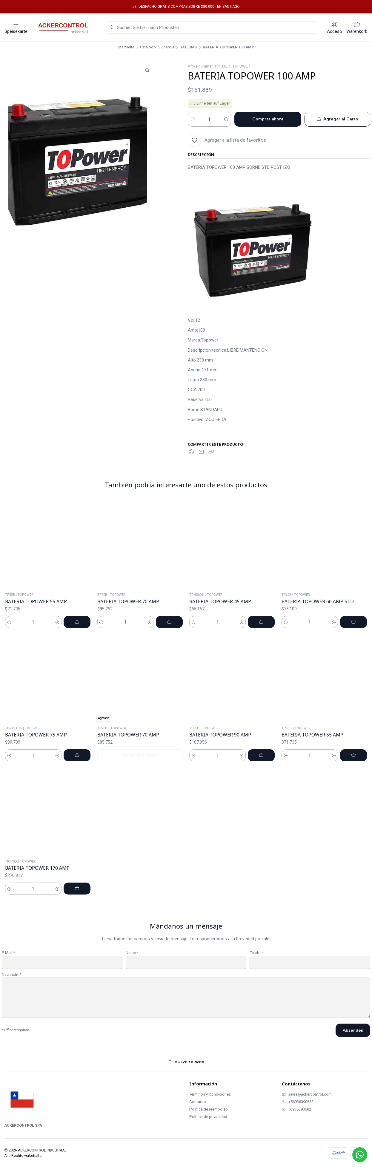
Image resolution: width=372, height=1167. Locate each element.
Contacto (197, 1101)
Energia (168, 47)
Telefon (256, 980)
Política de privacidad (208, 1116)
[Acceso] (334, 28)
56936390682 (296, 1109)
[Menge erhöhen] (226, 119)
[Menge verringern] (192, 119)
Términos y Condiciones (210, 1094)
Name (132, 980)
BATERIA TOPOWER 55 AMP (36, 629)
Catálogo (148, 47)
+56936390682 (297, 1101)
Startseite (126, 47)
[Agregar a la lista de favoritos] (227, 140)
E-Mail (8, 980)
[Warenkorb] (357, 28)
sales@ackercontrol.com (307, 1094)
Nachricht (11, 1002)
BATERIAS (188, 47)
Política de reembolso (208, 1109)
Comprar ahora (267, 119)
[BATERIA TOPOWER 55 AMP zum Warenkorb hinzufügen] (77, 650)
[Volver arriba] (186, 1062)
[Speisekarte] (16, 28)
